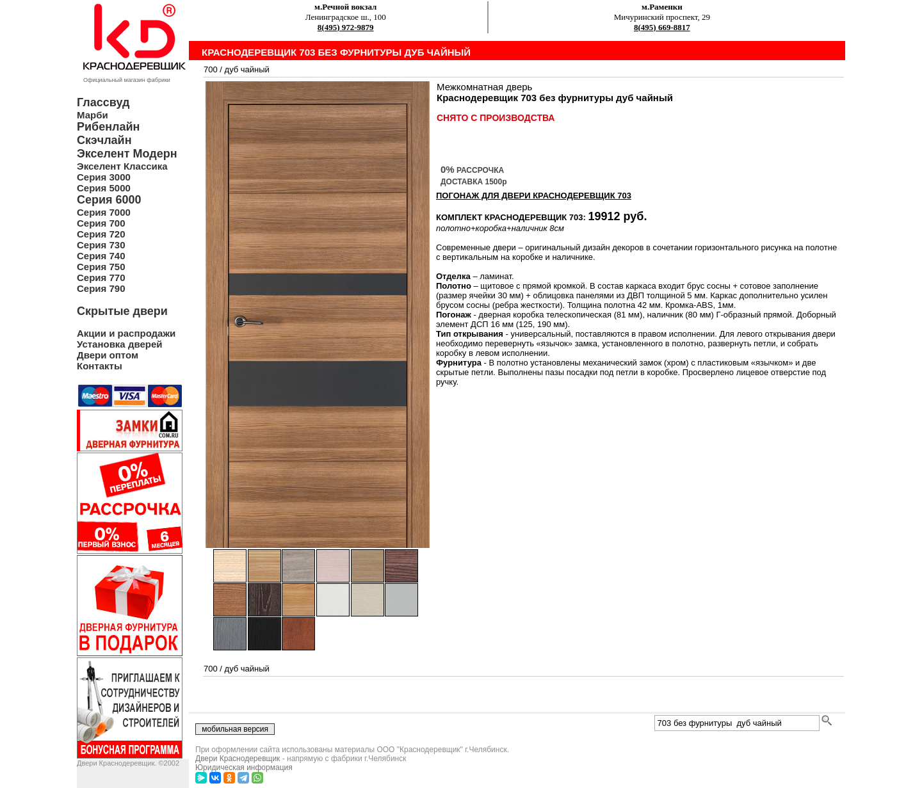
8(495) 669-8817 (662, 27)
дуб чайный (247, 69)
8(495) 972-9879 (346, 27)
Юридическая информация (244, 767)
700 (211, 69)
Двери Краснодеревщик (237, 758)
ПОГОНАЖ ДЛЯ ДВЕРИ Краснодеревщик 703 (533, 195)
